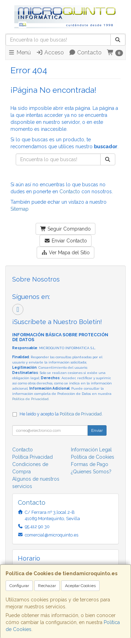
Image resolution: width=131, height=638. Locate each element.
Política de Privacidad (30, 399)
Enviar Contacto (65, 240)
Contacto (85, 52)
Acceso (50, 52)
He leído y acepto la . (61, 413)
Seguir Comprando (65, 229)
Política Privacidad (32, 457)
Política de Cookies (92, 457)
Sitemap (19, 209)
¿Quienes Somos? (91, 471)
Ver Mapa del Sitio (65, 252)
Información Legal (91, 449)
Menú (19, 52)
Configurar (19, 585)
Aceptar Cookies (80, 585)
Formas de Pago (89, 464)
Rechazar (47, 585)
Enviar (97, 430)
